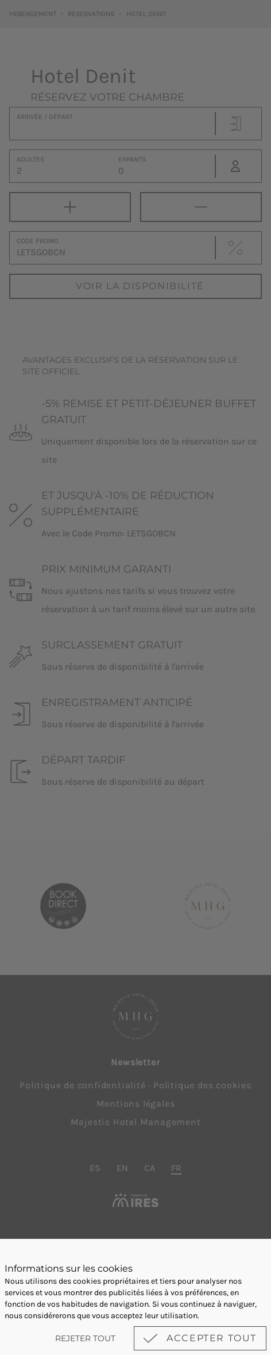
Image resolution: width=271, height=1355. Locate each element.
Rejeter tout (85, 1338)
